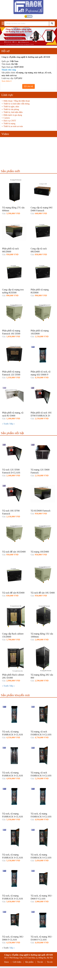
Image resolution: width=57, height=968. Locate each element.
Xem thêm (7, 81)
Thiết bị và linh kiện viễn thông (16, 104)
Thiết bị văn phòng (11, 109)
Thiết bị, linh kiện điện (13, 112)
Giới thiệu (17, 962)
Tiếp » (12, 424)
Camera (7, 118)
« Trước (5, 424)
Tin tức (40, 962)
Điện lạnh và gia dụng (13, 115)
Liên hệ (28, 86)
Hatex (6, 962)
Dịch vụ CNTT (10, 121)
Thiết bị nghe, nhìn (11, 107)
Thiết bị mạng (9, 123)
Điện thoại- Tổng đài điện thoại (17, 101)
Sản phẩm (29, 962)
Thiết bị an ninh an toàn (13, 126)
